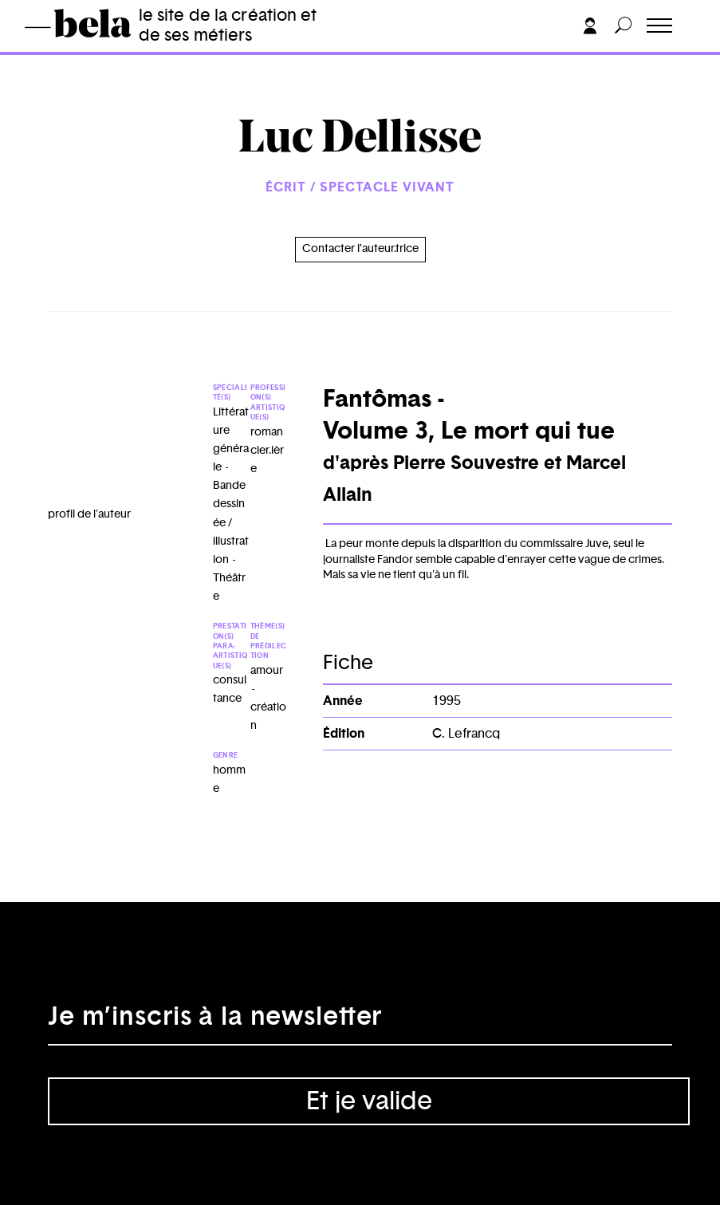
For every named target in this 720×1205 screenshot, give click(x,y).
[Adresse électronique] (360, 1022)
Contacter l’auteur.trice (360, 248)
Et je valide (369, 1101)
